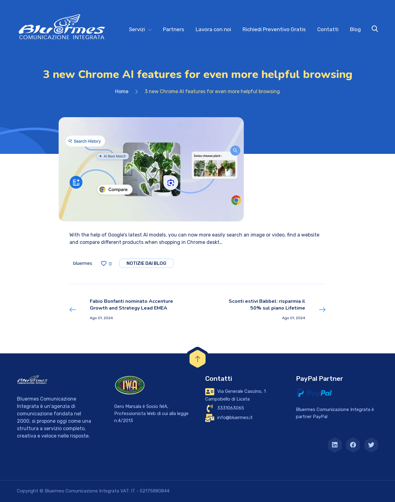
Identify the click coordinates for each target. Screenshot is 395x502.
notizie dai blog (146, 263)
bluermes (82, 263)
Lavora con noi (213, 29)
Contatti (328, 29)
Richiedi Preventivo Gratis (274, 29)
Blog (355, 29)
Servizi (137, 29)
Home (121, 91)
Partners (173, 29)
